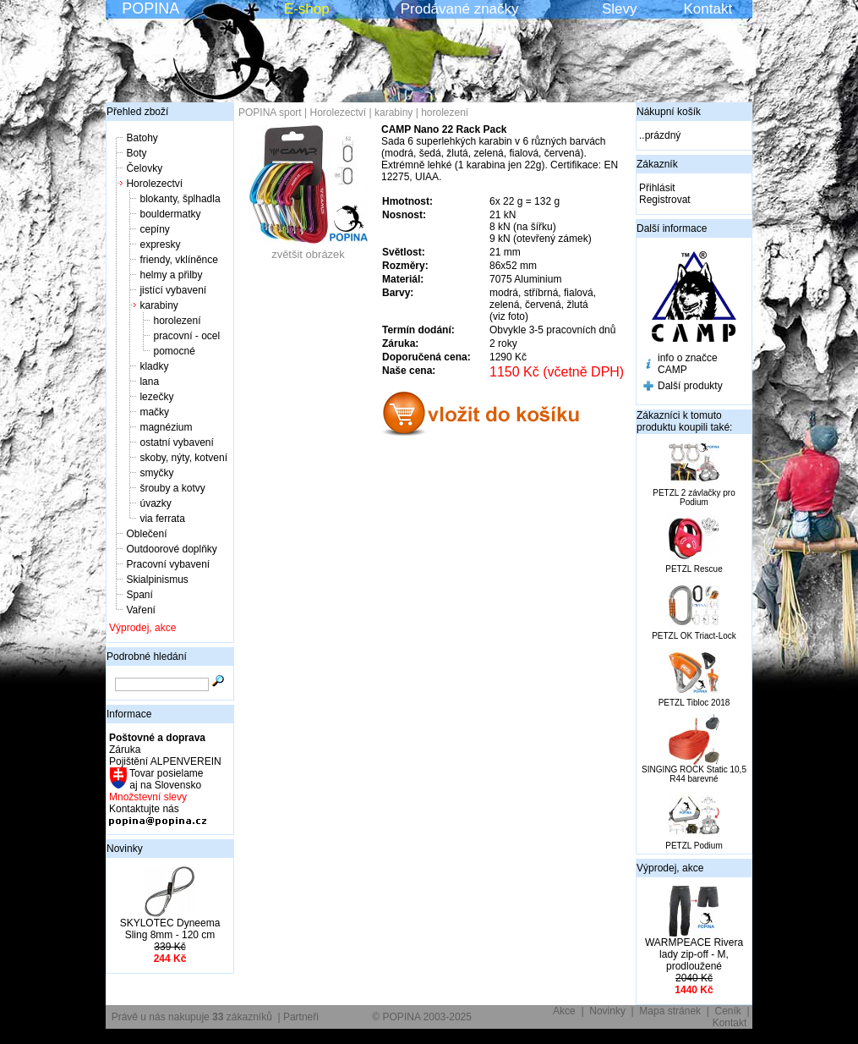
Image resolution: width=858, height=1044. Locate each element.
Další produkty (690, 386)
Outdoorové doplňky (171, 549)
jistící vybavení (172, 290)
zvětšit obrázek (308, 249)
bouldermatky (169, 214)
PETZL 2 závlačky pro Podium (694, 497)
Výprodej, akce (142, 628)
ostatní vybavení (176, 442)
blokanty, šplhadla (179, 199)
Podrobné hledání (147, 656)
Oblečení (146, 534)
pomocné (173, 351)
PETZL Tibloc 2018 (694, 702)
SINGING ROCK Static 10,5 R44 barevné (694, 774)
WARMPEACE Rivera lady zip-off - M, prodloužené (694, 954)
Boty (136, 153)
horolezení (176, 321)
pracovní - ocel (186, 336)
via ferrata (161, 519)
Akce (564, 1011)
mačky (154, 412)
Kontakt (708, 9)
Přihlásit (657, 188)
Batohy (141, 138)
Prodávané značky (460, 9)
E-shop (307, 9)
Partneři (301, 1017)
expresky (159, 244)
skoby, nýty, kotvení (183, 458)
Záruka (124, 750)
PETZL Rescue (693, 569)
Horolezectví (154, 184)
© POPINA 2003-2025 (422, 1017)
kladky (153, 366)
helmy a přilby (170, 275)
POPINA (150, 8)
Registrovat (665, 200)
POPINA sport (270, 112)
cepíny (154, 229)
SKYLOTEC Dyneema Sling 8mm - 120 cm (170, 929)
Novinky (125, 848)
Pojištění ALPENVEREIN (165, 761)
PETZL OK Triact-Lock (694, 635)
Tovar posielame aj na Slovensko (165, 779)
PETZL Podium (693, 845)
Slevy (619, 9)
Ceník (728, 1011)
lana (149, 381)
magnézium (165, 427)
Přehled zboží (137, 112)
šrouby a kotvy (172, 488)
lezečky (156, 397)
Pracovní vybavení (168, 564)
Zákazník (657, 164)
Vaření (140, 610)
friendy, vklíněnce (178, 260)
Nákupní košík (669, 112)
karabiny (158, 305)
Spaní (139, 595)
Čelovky (144, 168)
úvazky (155, 503)
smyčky (156, 473)
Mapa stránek (670, 1011)
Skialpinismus (157, 579)
